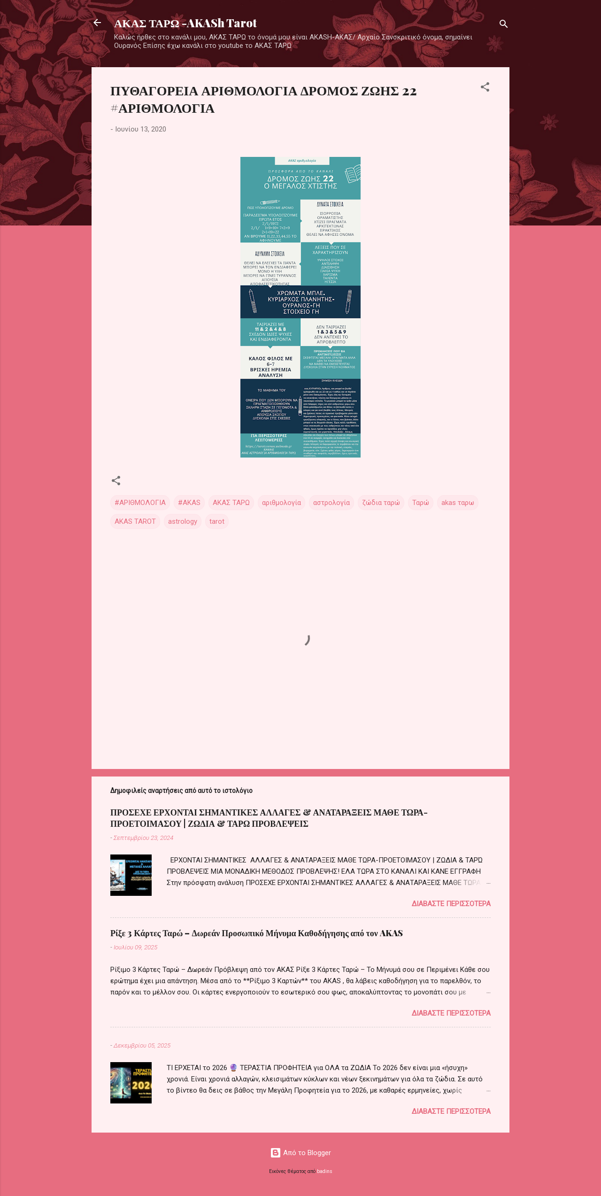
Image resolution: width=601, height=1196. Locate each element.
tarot (216, 521)
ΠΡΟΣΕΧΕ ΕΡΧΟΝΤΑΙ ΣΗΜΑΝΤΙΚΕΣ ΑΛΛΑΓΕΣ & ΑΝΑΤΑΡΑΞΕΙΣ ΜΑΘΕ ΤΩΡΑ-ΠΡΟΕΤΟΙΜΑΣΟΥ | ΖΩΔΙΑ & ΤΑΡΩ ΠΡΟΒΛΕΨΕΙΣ (269, 818)
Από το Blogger (300, 1153)
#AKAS (189, 502)
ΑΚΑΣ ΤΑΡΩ (231, 502)
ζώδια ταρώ (381, 502)
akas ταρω (457, 502)
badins (324, 1171)
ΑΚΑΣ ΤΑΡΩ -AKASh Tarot (185, 22)
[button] (485, 88)
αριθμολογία (281, 502)
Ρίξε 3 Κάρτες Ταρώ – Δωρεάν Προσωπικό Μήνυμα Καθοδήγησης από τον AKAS (256, 933)
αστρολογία (331, 502)
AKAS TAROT (135, 521)
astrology (182, 521)
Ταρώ (420, 502)
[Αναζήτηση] (503, 25)
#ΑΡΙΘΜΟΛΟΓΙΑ (140, 502)
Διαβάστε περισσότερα (451, 904)
